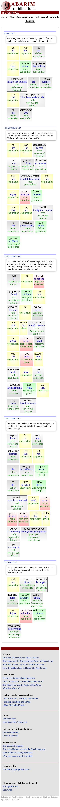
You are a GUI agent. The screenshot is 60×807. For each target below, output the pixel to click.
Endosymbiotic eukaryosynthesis (17, 752)
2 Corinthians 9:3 (12, 419)
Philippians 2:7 (10, 562)
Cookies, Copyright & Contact (16, 769)
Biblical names (9, 718)
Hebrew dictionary (11, 732)
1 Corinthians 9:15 (12, 256)
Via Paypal (7, 790)
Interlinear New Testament (15, 722)
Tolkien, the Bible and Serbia (17, 702)
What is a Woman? (11, 688)
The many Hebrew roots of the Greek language (24, 749)
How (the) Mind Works (14, 705)
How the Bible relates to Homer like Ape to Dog (24, 668)
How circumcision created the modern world (23, 681)
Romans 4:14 (9, 34)
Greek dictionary (10, 735)
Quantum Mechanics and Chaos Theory (21, 657)
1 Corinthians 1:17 (12, 128)
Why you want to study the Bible (18, 756)
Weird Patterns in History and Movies (21, 698)
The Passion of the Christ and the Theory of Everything (28, 661)
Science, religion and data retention (19, 678)
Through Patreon (10, 786)
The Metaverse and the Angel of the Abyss (22, 685)
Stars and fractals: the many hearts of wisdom (23, 664)
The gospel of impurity (13, 746)
